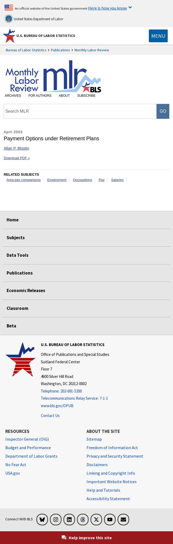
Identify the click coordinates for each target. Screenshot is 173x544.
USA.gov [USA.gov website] (12, 473)
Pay (102, 180)
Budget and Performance (28, 447)
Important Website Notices (112, 481)
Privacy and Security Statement (115, 456)
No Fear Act (15, 464)
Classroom (17, 308)
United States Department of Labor (34, 18)
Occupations (82, 180)
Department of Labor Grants (31, 456)
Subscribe (86, 96)
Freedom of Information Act (112, 447)
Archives (13, 96)
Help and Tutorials (103, 490)
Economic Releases (26, 290)
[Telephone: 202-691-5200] (75, 391)
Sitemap (94, 439)
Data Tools (17, 255)
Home (13, 220)
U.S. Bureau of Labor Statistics (45, 35)
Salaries (117, 180)
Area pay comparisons (23, 180)
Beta (11, 326)
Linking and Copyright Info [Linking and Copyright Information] (111, 473)
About (64, 96)
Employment (56, 180)
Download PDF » (17, 158)
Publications (60, 50)
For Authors (39, 96)
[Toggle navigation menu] (158, 35)
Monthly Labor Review (92, 50)
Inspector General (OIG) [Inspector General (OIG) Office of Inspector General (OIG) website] (27, 439)
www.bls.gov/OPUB (57, 405)
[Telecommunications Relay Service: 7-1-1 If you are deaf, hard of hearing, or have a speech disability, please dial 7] (75, 398)
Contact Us (50, 415)
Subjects (16, 238)
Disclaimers (97, 464)
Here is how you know (107, 8)
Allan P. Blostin (16, 148)
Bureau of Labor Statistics (26, 50)
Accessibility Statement (108, 498)
